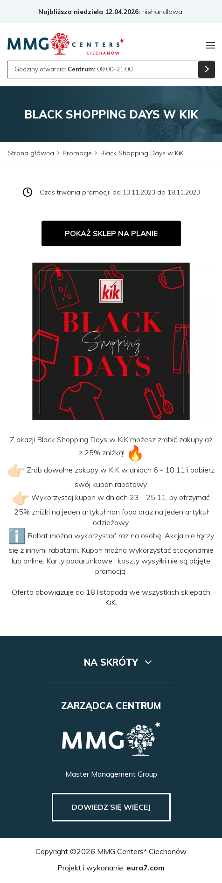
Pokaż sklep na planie (111, 233)
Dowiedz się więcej (111, 807)
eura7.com (145, 867)
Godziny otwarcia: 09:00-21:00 (73, 69)
